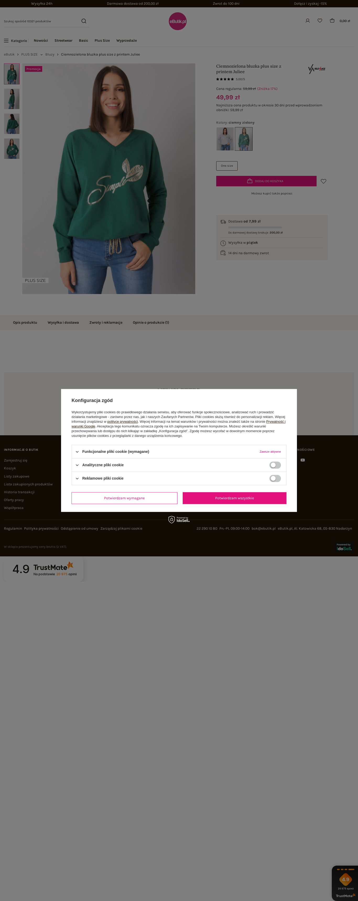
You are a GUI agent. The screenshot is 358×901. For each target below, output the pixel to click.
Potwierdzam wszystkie (234, 498)
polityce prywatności (122, 422)
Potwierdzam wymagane (124, 498)
